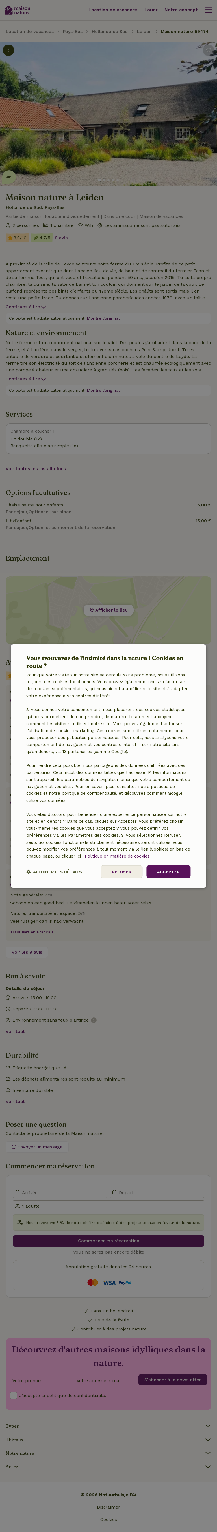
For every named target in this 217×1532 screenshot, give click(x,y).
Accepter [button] (168, 871)
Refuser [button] (122, 871)
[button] (54, 871)
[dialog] (108, 766)
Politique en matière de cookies (117, 856)
